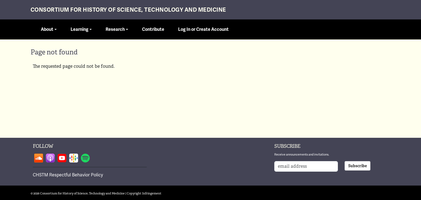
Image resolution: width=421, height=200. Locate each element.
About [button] (47, 29)
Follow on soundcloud (38, 158)
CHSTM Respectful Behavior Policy (68, 175)
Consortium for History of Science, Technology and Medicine (128, 9)
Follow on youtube (62, 158)
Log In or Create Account (203, 29)
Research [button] (115, 29)
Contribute (153, 29)
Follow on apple (50, 158)
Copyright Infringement (144, 193)
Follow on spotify (85, 158)
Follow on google (73, 158)
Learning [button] (79, 29)
